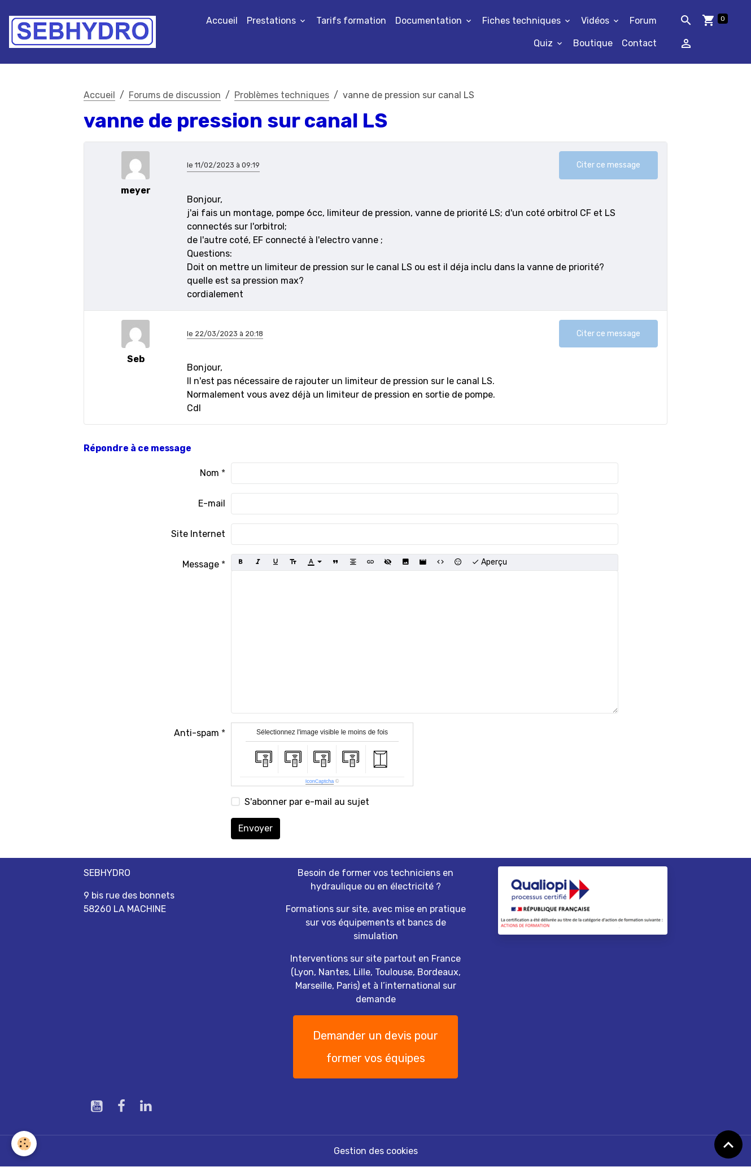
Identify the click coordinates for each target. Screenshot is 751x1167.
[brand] (82, 32)
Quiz (544, 43)
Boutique (593, 43)
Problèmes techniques (281, 95)
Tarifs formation (351, 20)
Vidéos (596, 20)
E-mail (211, 503)
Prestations (272, 20)
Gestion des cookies (376, 1151)
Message (200, 564)
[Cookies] (24, 1143)
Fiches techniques (522, 20)
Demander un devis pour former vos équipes (375, 1047)
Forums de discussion (175, 95)
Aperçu (489, 562)
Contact (639, 43)
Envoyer (255, 828)
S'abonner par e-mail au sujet (306, 801)
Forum (643, 20)
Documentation (429, 20)
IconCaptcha (319, 781)
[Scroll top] (728, 1144)
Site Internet (198, 534)
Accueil (222, 20)
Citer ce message (608, 165)
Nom (209, 473)
